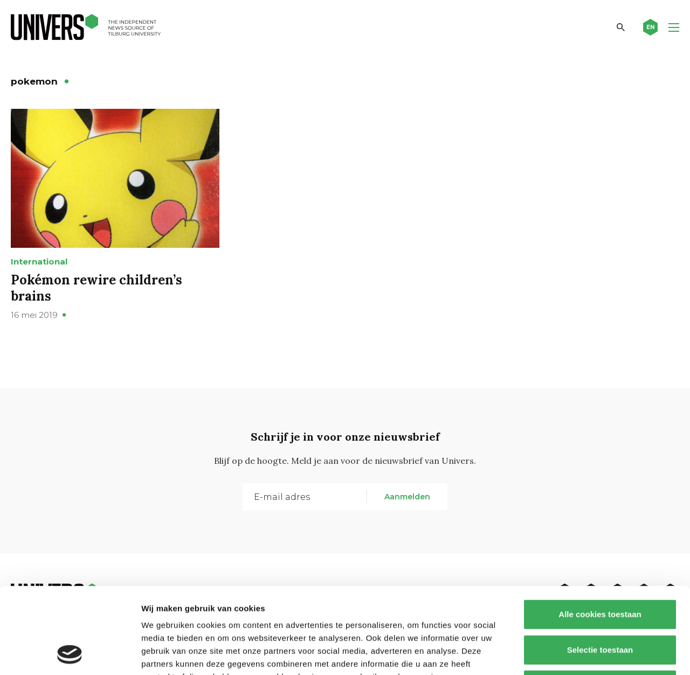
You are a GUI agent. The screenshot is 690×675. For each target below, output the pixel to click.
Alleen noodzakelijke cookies (600, 604)
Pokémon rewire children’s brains (96, 288)
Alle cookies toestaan (599, 533)
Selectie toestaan (600, 569)
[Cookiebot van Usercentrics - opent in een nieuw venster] (70, 654)
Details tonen (582, 653)
